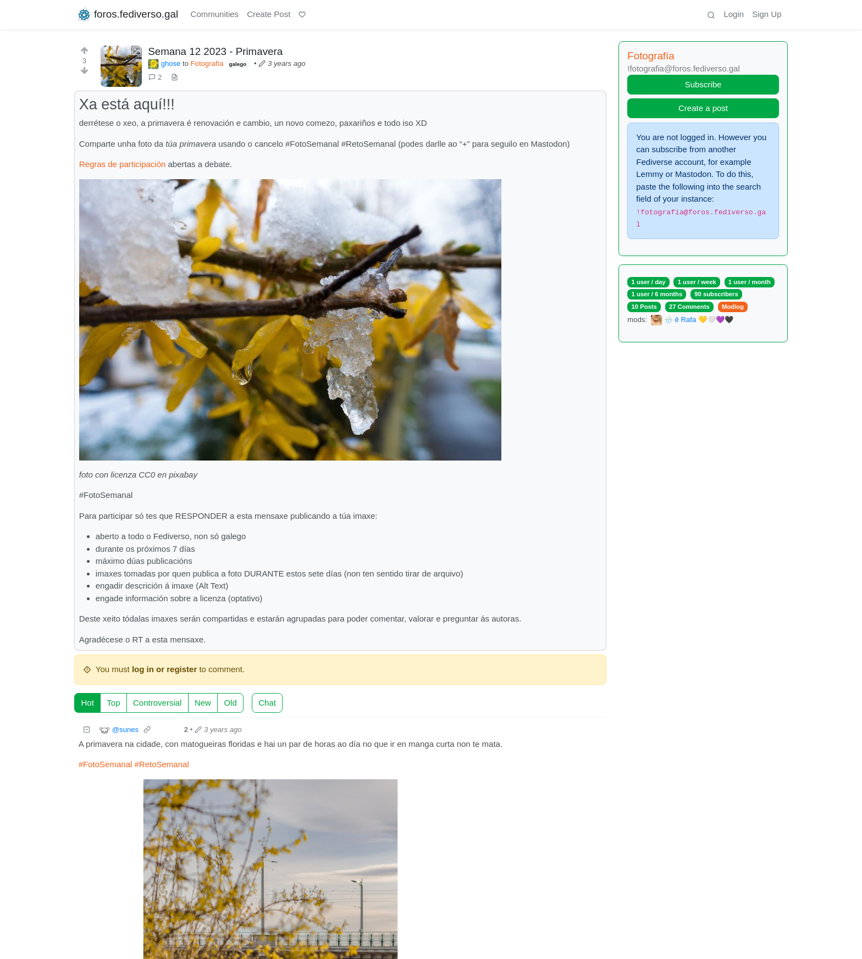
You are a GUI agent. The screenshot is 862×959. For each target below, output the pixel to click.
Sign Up (766, 14)
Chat (267, 702)
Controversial (157, 702)
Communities (215, 14)
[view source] (175, 77)
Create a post (703, 108)
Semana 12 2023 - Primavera (215, 51)
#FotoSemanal (105, 764)
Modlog (733, 306)
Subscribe (703, 84)
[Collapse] (87, 730)
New (203, 702)
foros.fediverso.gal (127, 15)
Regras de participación (122, 164)
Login (733, 14)
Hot (87, 702)
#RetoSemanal (161, 764)
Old (230, 702)
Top (113, 702)
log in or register (164, 669)
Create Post (268, 14)
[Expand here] (121, 66)
